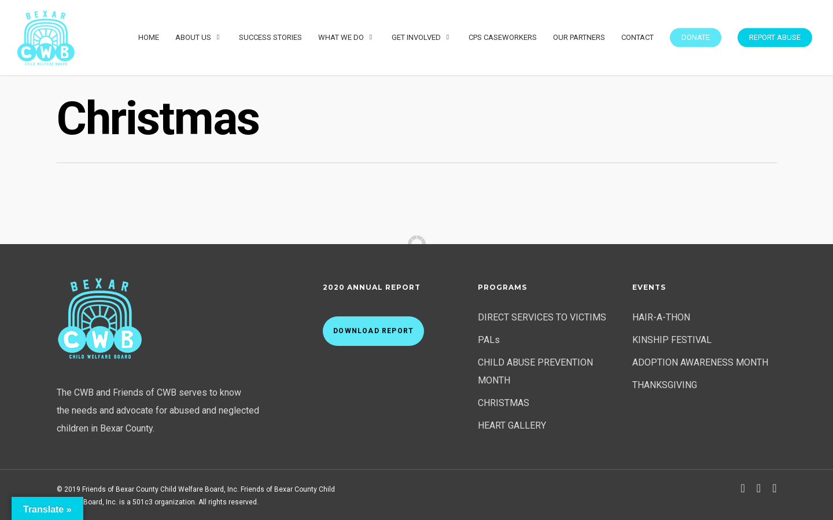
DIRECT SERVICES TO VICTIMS (542, 317)
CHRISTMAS (503, 402)
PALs (489, 339)
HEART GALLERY (512, 425)
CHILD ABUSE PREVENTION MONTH (535, 371)
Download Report (373, 331)
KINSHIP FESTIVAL (672, 339)
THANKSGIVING (664, 384)
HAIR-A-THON (661, 317)
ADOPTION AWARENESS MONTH (700, 362)
